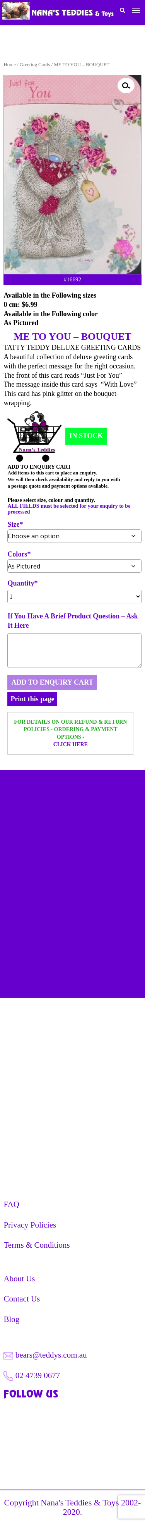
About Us (19, 1278)
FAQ (11, 1204)
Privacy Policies (29, 1224)
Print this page (32, 699)
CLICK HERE (70, 744)
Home (9, 64)
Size (13, 524)
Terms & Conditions (36, 1245)
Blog (11, 1319)
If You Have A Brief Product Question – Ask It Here (72, 620)
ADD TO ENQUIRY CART (52, 682)
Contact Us (21, 1298)
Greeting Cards (35, 64)
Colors (17, 554)
